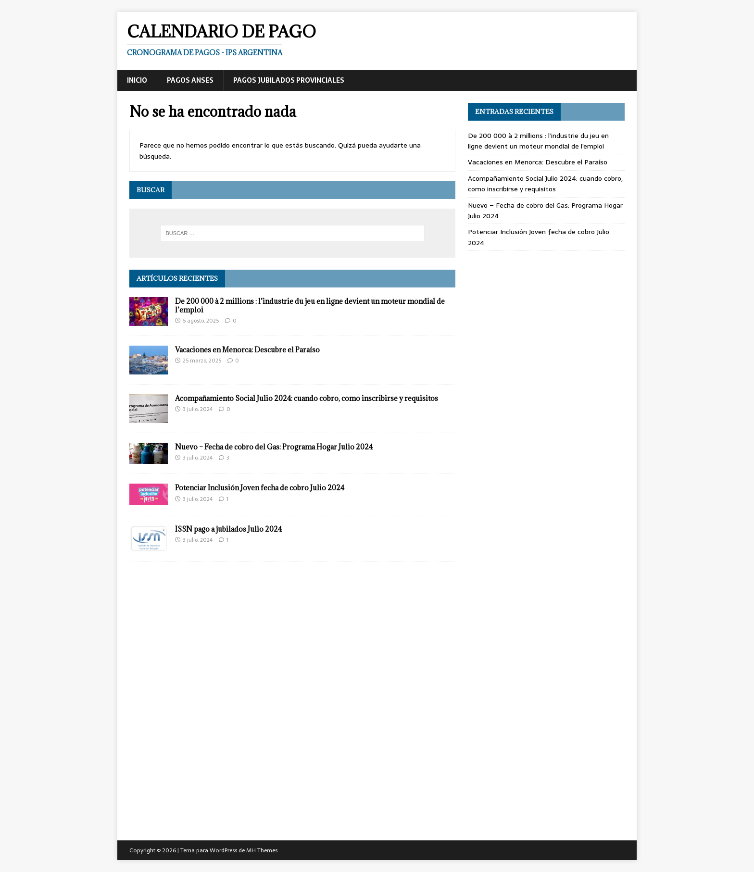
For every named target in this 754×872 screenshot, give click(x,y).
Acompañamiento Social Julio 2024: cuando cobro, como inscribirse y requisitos (306, 398)
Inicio (137, 80)
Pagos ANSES (190, 80)
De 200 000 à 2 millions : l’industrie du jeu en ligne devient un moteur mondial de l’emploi (310, 305)
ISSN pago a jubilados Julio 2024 (228, 529)
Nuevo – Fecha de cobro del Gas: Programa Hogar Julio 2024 (274, 446)
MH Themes (261, 850)
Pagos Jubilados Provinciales (288, 80)
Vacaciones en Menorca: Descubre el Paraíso (247, 349)
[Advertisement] (546, 323)
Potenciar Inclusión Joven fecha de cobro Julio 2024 (259, 487)
